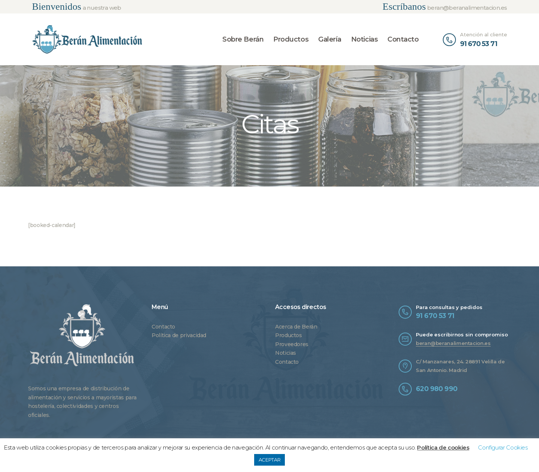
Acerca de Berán (296, 326)
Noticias (285, 353)
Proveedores (291, 344)
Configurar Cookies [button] (503, 447)
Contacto (163, 326)
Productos (288, 335)
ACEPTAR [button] (269, 460)
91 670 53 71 (435, 316)
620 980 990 (436, 389)
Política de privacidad (179, 335)
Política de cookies (443, 447)
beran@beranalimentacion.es (453, 343)
